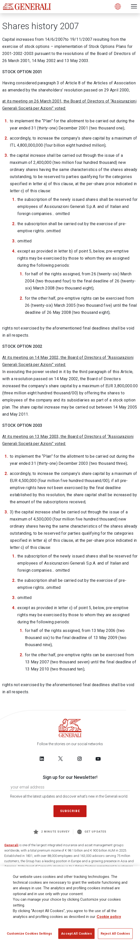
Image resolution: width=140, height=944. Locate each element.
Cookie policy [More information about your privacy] (109, 918)
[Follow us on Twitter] (60, 758)
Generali (11, 845)
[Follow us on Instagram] (79, 758)
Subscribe (70, 811)
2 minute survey (52, 832)
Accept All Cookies (76, 935)
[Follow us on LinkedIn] (42, 758)
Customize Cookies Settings (29, 935)
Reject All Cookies (115, 935)
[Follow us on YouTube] (98, 758)
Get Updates (91, 832)
